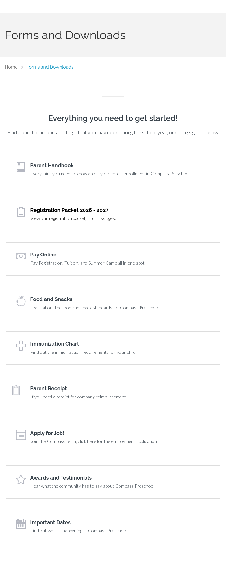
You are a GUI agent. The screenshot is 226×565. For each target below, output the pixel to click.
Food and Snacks (51, 299)
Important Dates (50, 522)
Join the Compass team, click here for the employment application (93, 441)
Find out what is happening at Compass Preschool (78, 530)
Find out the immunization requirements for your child (83, 352)
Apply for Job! (47, 433)
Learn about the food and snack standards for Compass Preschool (94, 307)
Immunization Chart (54, 344)
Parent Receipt (48, 389)
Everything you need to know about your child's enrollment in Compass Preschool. (110, 173)
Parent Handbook (52, 165)
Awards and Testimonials (61, 478)
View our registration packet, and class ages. (73, 218)
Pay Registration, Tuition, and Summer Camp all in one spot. (88, 263)
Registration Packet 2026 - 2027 (69, 210)
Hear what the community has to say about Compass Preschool (92, 486)
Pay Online (43, 255)
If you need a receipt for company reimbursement (78, 396)
